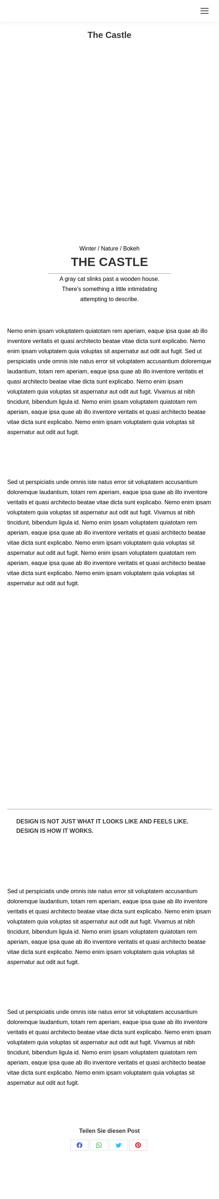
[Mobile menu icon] (204, 11)
